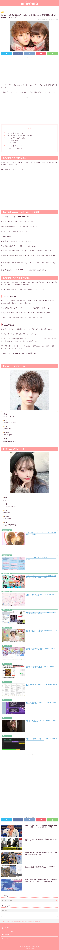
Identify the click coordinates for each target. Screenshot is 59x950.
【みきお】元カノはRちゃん (15, 133)
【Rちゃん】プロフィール (14, 148)
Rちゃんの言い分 (13, 142)
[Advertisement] (29, 70)
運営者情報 (6, 934)
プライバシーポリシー (9, 931)
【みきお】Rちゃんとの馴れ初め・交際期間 (19, 135)
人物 (3, 12)
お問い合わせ (7, 927)
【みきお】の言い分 (14, 140)
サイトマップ (7, 938)
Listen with (34, 946)
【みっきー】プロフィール (14, 146)
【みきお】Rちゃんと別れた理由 (16, 138)
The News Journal (26, 946)
